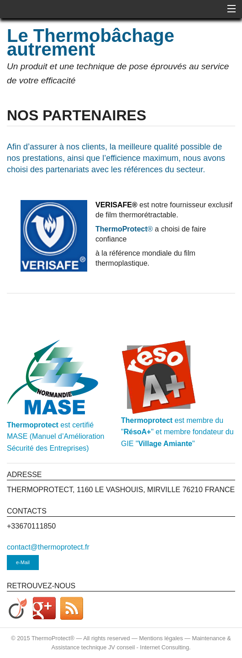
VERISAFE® (116, 205)
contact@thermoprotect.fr (48, 547)
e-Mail (23, 562)
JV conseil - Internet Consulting (148, 647)
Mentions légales (161, 638)
